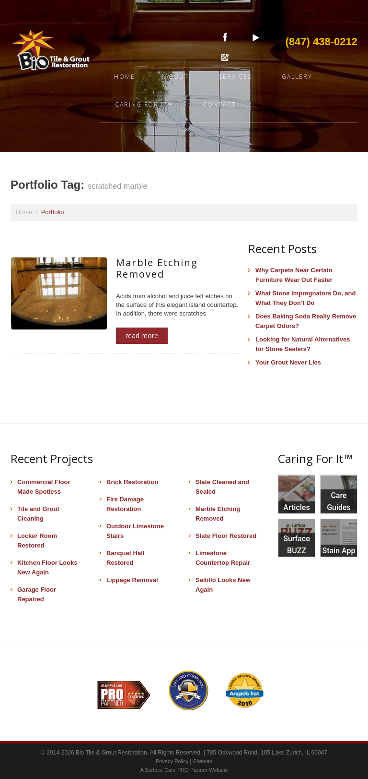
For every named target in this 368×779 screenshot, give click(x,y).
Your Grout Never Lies (288, 362)
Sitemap (202, 761)
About (177, 77)
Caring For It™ (144, 104)
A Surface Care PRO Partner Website (184, 770)
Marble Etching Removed (157, 268)
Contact (219, 104)
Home (124, 77)
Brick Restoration (132, 482)
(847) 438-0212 (321, 42)
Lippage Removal (132, 580)
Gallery (297, 77)
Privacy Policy (173, 761)
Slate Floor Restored (226, 535)
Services (235, 77)
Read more (142, 335)
